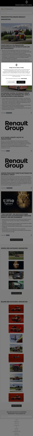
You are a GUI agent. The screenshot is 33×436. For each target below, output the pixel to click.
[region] (16, 74)
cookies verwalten (11, 82)
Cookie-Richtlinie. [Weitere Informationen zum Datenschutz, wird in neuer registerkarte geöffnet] (24, 78)
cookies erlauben (21, 82)
